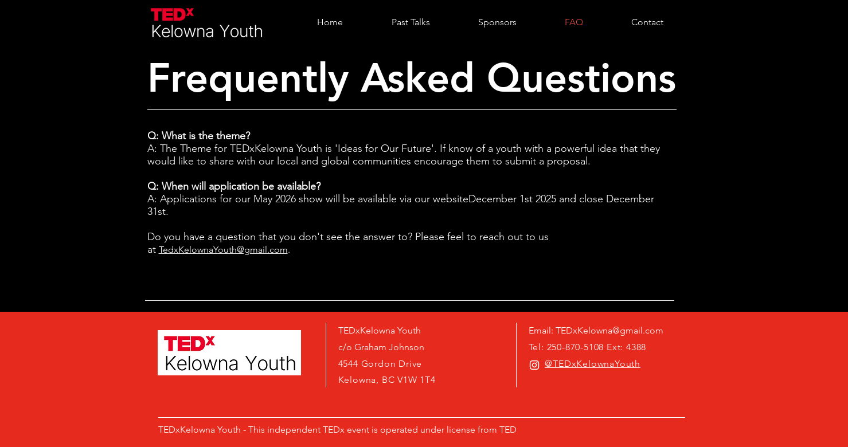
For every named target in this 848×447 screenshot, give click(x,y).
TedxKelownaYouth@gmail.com (223, 249)
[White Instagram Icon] (534, 365)
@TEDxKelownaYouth (592, 363)
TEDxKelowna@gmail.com (609, 330)
